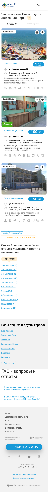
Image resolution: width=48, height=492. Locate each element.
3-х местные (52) (9, 274)
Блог (7, 420)
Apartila (5, 233)
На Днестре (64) (8, 304)
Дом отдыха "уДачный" (13, 131)
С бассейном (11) (9, 295)
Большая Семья (10, 63)
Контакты (9, 431)
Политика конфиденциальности (24, 478)
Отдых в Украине (13, 424)
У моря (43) (6, 291)
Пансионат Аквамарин (13, 198)
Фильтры (12, 23)
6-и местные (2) (8, 287)
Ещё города (9, 363)
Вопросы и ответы (13, 428)
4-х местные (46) (9, 278)
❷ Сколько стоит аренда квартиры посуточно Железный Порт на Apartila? (22, 398)
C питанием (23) (8, 308)
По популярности (33, 24)
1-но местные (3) (9, 265)
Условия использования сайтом (24, 474)
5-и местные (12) (9, 282)
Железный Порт (16, 233)
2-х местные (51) (9, 269)
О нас (7, 413)
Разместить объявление (26, 447)
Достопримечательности (16, 417)
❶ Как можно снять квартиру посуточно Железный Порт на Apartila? (22, 388)
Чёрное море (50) (9, 299)
